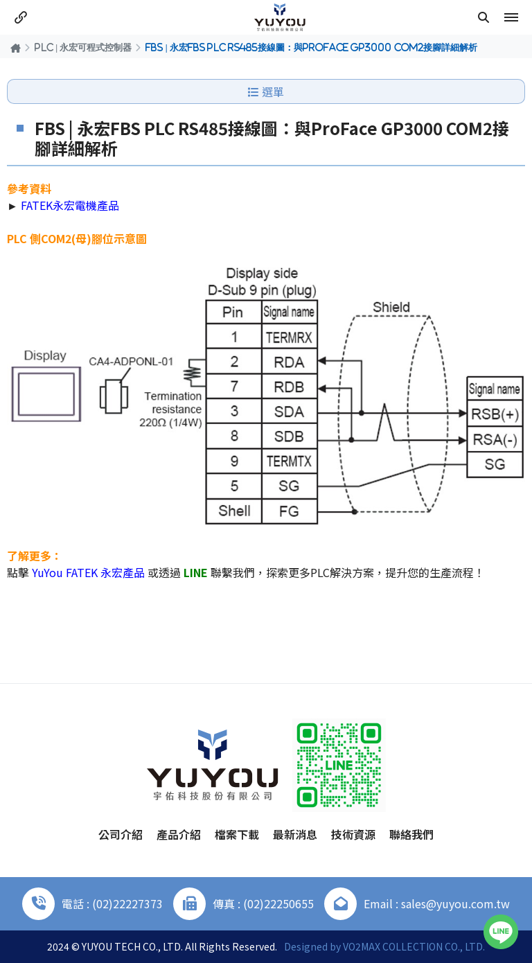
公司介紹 (120, 834)
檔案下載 (237, 834)
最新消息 (295, 834)
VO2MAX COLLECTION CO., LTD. (414, 946)
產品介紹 (179, 834)
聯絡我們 (411, 834)
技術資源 (353, 834)
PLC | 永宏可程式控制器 (83, 47)
